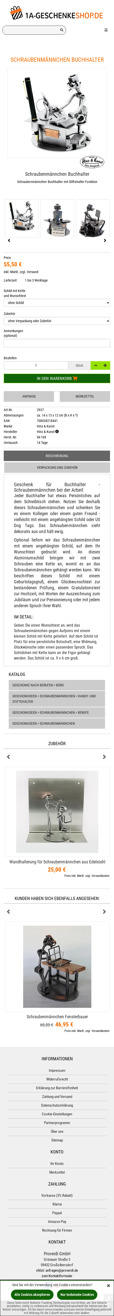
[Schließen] (108, 1286)
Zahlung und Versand (57, 1096)
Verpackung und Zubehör (57, 468)
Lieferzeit (10, 280)
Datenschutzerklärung (57, 1105)
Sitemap (57, 1140)
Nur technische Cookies (77, 1295)
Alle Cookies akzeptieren (32, 1295)
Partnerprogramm (57, 1123)
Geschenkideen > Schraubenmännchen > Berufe (50, 713)
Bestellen (10, 358)
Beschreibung (57, 456)
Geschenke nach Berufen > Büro (38, 685)
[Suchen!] (62, 30)
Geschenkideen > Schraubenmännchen (43, 723)
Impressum (57, 1070)
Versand (32, 272)
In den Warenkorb (57, 378)
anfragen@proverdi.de (62, 1270)
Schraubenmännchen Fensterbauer (57, 1016)
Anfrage (29, 396)
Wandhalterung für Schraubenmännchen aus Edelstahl (57, 861)
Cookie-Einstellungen (57, 1114)
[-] (96, 365)
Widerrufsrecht (57, 1079)
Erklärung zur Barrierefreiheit (57, 1088)
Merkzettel (85, 396)
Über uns (57, 1131)
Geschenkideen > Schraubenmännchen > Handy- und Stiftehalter (54, 699)
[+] (105, 365)
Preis (7, 258)
